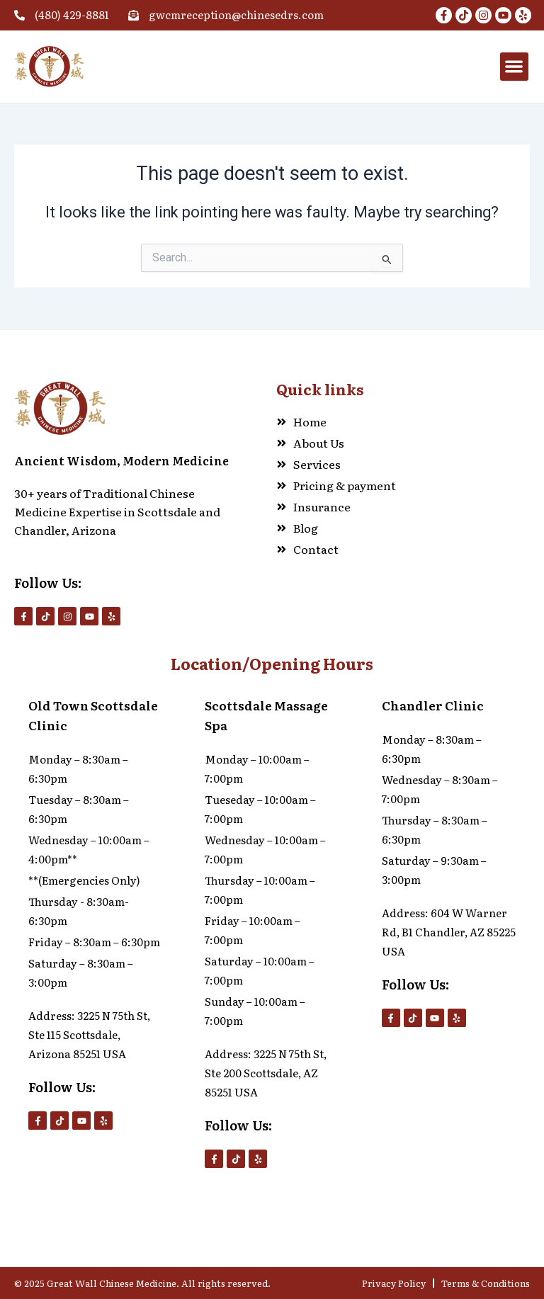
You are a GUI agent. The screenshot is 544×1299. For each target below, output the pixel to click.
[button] (514, 66)
